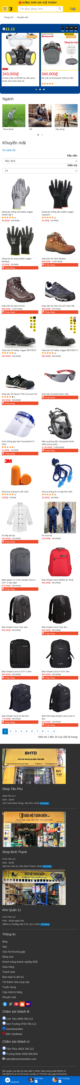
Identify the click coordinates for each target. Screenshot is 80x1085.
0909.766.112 (9, 796)
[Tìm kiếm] (37, 9)
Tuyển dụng (9, 987)
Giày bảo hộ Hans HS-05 (13, 306)
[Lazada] (28, 1004)
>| (54, 731)
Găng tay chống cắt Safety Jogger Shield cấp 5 (17, 213)
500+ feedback (12, 1034)
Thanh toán (8, 972)
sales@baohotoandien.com (19, 1059)
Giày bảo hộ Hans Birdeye (54, 258)
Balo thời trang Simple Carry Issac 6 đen (58, 717)
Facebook (12, 1080)
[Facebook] (4, 1004)
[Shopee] (22, 1004)
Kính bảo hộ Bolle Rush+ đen (55, 394)
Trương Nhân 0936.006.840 (20, 1054)
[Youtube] (16, 1004)
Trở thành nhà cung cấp (15, 982)
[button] (36, 89)
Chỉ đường (44, 803)
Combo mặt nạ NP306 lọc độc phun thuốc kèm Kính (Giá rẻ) (18, 79)
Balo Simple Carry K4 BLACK (15, 716)
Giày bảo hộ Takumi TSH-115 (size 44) (19, 394)
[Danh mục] (4, 8)
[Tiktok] (10, 1004)
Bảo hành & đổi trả (13, 977)
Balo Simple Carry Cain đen (54, 627)
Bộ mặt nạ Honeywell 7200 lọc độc (58, 78)
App (4, 946)
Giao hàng (8, 967)
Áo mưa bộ (47, 535)
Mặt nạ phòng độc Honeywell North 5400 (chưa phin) (58, 443)
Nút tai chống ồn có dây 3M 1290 (57, 492)
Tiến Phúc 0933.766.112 (18, 1049)
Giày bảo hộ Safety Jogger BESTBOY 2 (60, 350)
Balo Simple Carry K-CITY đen (56, 671)
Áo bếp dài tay (8, 535)
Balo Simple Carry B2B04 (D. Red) (58, 580)
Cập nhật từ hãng (12, 992)
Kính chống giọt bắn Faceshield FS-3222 (18, 443)
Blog (4, 941)
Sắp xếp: (72, 155)
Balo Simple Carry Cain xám (15, 627)
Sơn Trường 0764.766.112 (19, 1024)
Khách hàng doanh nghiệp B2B (20, 961)
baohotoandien (12, 1029)
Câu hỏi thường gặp (13, 951)
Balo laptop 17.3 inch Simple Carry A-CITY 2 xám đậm (19, 581)
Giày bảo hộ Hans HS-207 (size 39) (58, 306)
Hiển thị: (72, 165)
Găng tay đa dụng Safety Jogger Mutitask (17, 260)
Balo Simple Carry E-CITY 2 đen (16, 671)
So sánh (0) (9, 150)
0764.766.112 (9, 859)
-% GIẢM (32, 37)
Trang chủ (8, 17)
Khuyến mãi (22, 17)
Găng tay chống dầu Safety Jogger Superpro (58, 213)
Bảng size (7, 956)
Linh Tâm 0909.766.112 (17, 1019)
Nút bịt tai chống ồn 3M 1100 (15, 492)
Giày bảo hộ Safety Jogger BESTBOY (19, 350)
